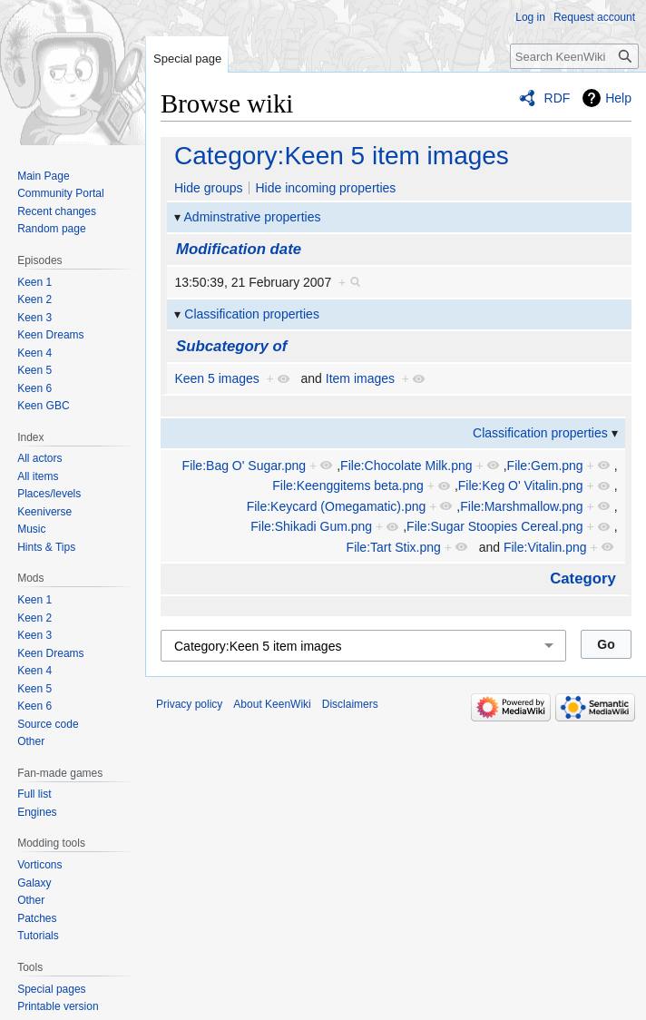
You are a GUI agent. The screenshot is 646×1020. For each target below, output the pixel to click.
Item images (360, 378)
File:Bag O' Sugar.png (244, 465)
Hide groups (208, 188)
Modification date (238, 249)
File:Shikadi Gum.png (311, 526)
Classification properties (251, 314)
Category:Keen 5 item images (341, 156)
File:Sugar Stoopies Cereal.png (494, 526)
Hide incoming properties (325, 188)
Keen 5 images (216, 378)
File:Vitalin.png (545, 547)
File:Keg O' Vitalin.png (520, 485)
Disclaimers (350, 704)
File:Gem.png (545, 465)
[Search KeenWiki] (574, 56)
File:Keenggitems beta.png (348, 485)
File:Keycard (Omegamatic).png (336, 506)
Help (618, 98)
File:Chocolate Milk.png (406, 465)
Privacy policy (189, 704)
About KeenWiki (271, 704)
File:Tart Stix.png (394, 547)
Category (583, 578)
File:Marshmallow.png (521, 506)
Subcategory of (231, 346)
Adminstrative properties (252, 217)
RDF (557, 98)
